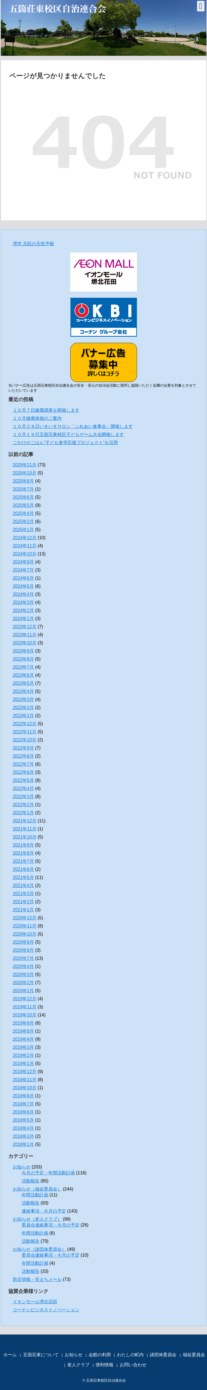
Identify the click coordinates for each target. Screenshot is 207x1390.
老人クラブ (78, 1364)
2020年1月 (23, 990)
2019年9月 (23, 1023)
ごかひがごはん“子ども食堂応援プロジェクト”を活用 (65, 442)
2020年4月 (23, 966)
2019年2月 (23, 1055)
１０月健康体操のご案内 (37, 418)
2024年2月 (23, 610)
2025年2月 (23, 521)
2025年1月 (23, 529)
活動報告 (30, 1181)
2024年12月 (24, 537)
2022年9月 (23, 748)
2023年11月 (24, 634)
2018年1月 (23, 1144)
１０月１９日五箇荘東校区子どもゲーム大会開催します (68, 434)
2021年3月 (23, 893)
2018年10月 (24, 1087)
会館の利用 (100, 1354)
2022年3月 (23, 796)
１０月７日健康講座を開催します (46, 410)
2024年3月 (23, 602)
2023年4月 (23, 691)
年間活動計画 (35, 1195)
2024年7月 (23, 570)
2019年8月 (23, 1031)
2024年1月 (23, 618)
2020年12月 (24, 918)
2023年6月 (23, 675)
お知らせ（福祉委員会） (37, 1189)
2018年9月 (23, 1095)
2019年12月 (24, 998)
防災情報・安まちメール (37, 1279)
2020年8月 (23, 950)
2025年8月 (23, 481)
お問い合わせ (133, 1364)
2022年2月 (23, 804)
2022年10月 (24, 740)
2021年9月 (23, 845)
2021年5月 (23, 877)
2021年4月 (23, 885)
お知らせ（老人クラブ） (37, 1219)
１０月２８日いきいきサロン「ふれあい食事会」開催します (73, 426)
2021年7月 (23, 861)
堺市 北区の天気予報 (33, 243)
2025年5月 (23, 505)
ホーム (10, 1354)
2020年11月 (24, 926)
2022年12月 (24, 723)
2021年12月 (24, 820)
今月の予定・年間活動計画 (48, 1172)
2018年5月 (23, 1120)
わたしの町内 (130, 1354)
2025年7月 (23, 489)
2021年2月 (23, 901)
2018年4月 (23, 1128)
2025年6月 (23, 497)
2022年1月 (23, 812)
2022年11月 (24, 731)
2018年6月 (23, 1112)
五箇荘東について (41, 1354)
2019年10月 (24, 1015)
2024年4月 (23, 594)
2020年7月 (23, 958)
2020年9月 (23, 942)
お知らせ (22, 1167)
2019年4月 (23, 1039)
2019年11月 (24, 1006)
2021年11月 (24, 829)
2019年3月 (23, 1047)
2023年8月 (23, 659)
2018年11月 (24, 1079)
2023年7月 (23, 667)
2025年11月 (24, 464)
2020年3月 (23, 974)
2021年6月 (23, 869)
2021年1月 (23, 909)
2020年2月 (23, 982)
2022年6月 (23, 772)
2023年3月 (23, 699)
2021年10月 (24, 837)
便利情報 (104, 1364)
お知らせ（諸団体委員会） (39, 1249)
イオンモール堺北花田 (35, 1301)
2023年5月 (23, 683)
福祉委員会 (194, 1354)
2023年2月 (23, 707)
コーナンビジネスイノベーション (46, 1309)
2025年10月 (24, 473)
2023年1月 (23, 715)
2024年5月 (23, 586)
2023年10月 (24, 642)
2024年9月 (23, 562)
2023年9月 (23, 651)
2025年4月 (23, 513)
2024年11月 (24, 545)
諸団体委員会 (163, 1354)
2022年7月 (23, 764)
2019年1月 (23, 1063)
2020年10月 (24, 934)
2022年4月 (23, 788)
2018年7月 (23, 1104)
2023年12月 (24, 626)
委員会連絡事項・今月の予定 (50, 1225)
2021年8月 (23, 853)
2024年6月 (23, 578)
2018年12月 (24, 1071)
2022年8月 (23, 756)
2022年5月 (23, 780)
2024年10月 (24, 553)
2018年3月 (23, 1136)
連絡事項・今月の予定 (44, 1211)
